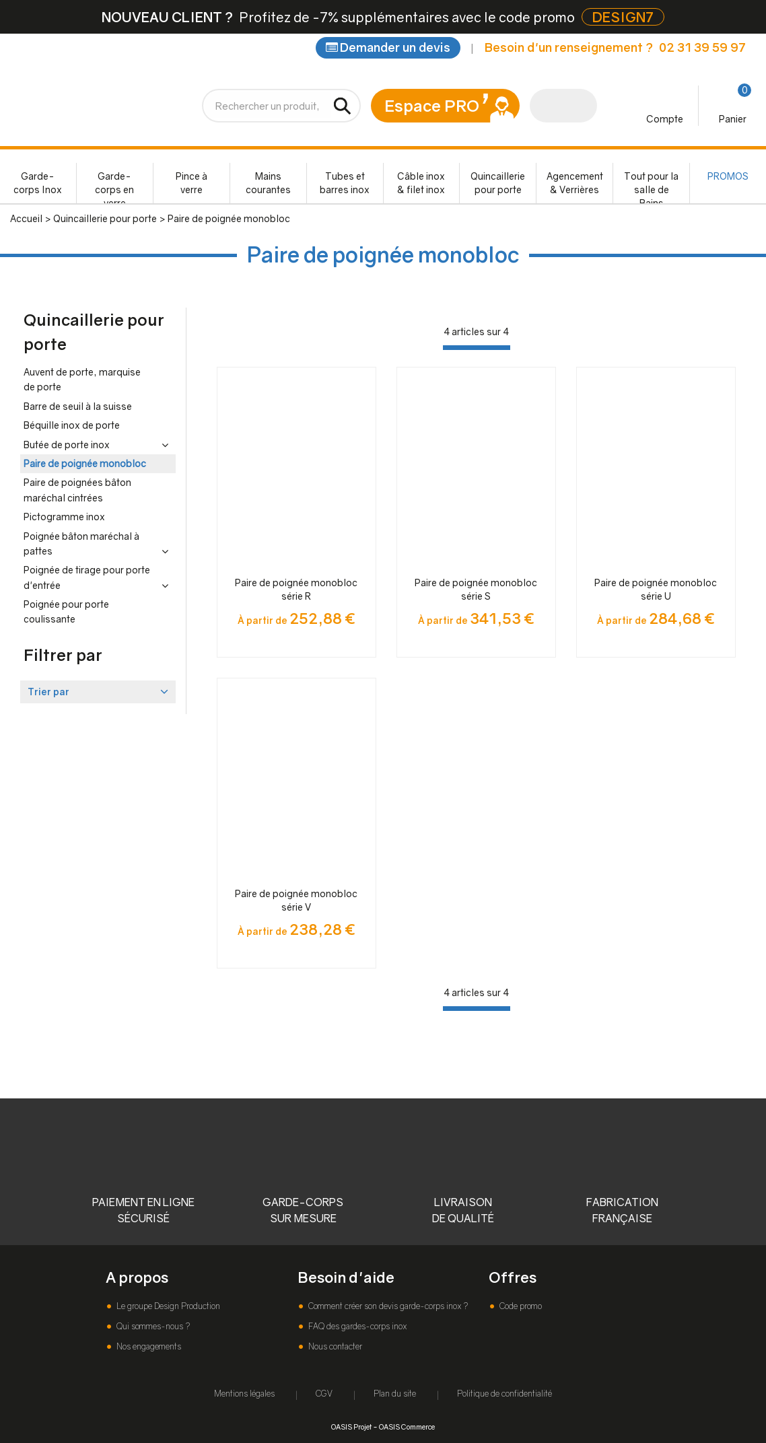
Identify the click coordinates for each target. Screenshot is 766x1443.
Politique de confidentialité (504, 1393)
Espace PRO (431, 105)
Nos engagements (147, 1346)
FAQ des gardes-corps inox (356, 1326)
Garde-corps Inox (37, 182)
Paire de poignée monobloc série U (655, 589)
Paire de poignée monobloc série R (296, 589)
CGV (324, 1393)
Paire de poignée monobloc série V (296, 900)
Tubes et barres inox (345, 182)
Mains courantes (268, 182)
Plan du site (395, 1393)
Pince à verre (191, 182)
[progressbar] (476, 347)
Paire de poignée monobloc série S (476, 589)
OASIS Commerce (407, 1426)
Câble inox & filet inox (421, 182)
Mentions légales (244, 1393)
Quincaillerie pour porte (498, 182)
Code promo (519, 1306)
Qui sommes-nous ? (152, 1326)
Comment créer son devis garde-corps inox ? (387, 1306)
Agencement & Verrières (575, 182)
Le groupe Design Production (167, 1306)
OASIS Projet (351, 1426)
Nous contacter (334, 1346)
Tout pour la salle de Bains (651, 186)
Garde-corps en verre (114, 186)
